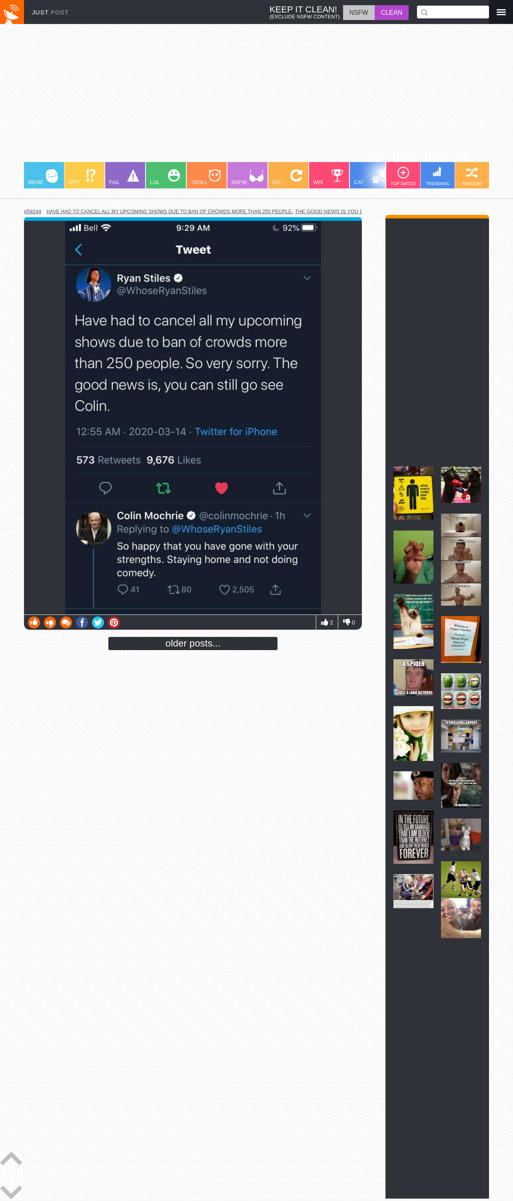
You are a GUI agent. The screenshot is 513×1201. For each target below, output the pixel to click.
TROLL (206, 177)
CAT (370, 177)
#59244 (32, 211)
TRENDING (437, 176)
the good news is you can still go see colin (359, 211)
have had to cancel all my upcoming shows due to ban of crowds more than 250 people (168, 211)
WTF (82, 177)
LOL (165, 177)
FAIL (124, 177)
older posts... (193, 643)
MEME (43, 177)
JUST (50, 12)
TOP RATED (403, 176)
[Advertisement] (256, 97)
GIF (287, 177)
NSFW (247, 177)
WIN (328, 177)
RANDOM (472, 176)
